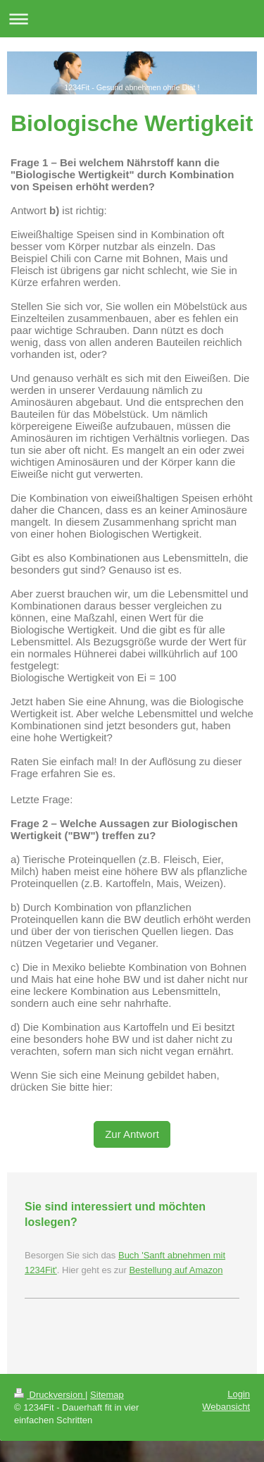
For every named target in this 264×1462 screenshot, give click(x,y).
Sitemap (107, 1394)
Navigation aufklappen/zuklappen (132, 19)
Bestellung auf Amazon (175, 1270)
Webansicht (226, 1406)
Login (238, 1394)
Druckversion (49, 1394)
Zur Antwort (132, 1134)
